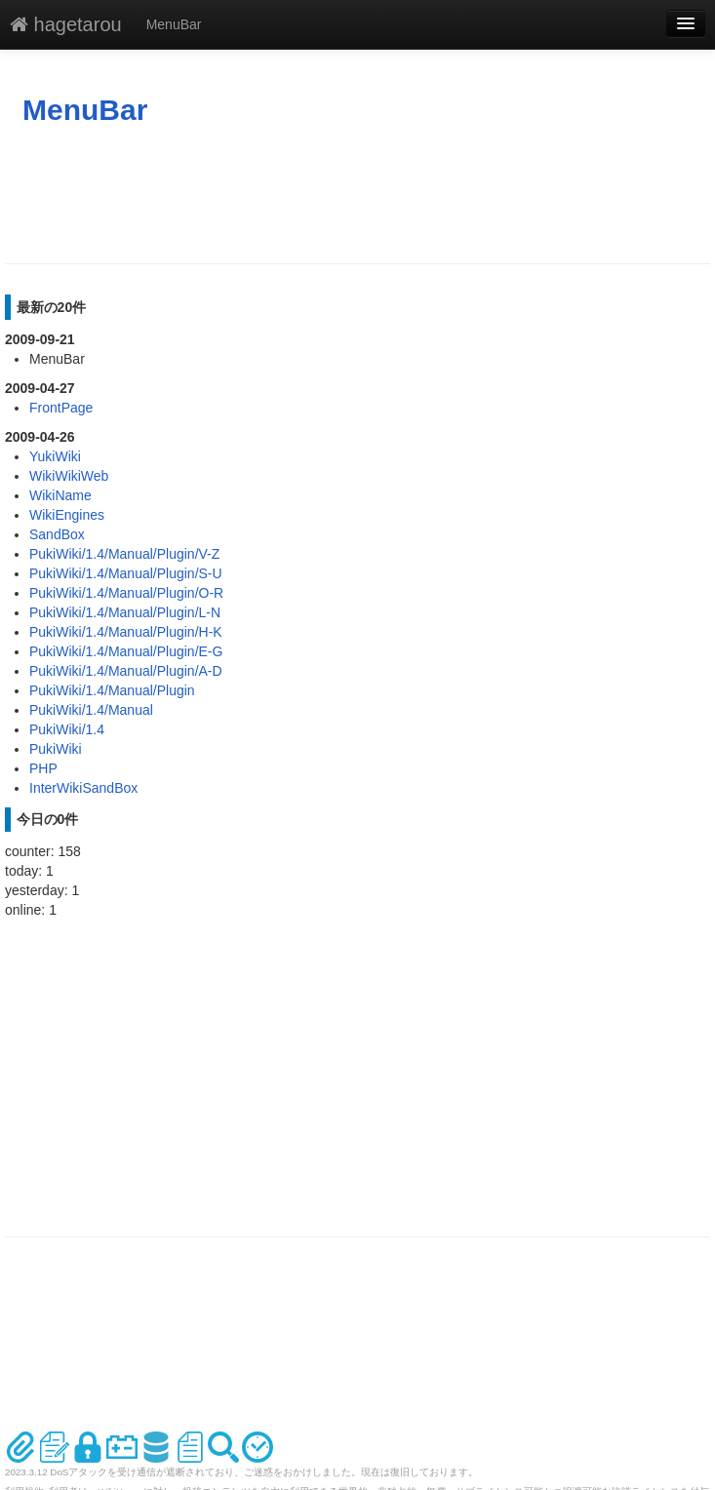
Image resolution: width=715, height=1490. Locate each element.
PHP (43, 768)
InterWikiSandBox (83, 788)
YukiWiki (55, 456)
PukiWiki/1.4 (66, 729)
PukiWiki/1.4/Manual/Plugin (112, 690)
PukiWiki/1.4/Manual (91, 710)
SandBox (57, 534)
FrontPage (61, 407)
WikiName (60, 495)
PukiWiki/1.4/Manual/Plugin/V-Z (124, 554)
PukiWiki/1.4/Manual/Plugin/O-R (126, 593)
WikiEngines (66, 515)
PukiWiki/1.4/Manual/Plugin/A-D (125, 671)
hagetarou (66, 24)
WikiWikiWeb (68, 476)
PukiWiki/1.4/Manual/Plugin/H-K (125, 632)
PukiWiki (55, 749)
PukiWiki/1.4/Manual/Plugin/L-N (124, 612)
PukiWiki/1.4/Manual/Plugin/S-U (125, 573)
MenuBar (174, 24)
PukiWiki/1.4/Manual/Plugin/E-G (125, 651)
